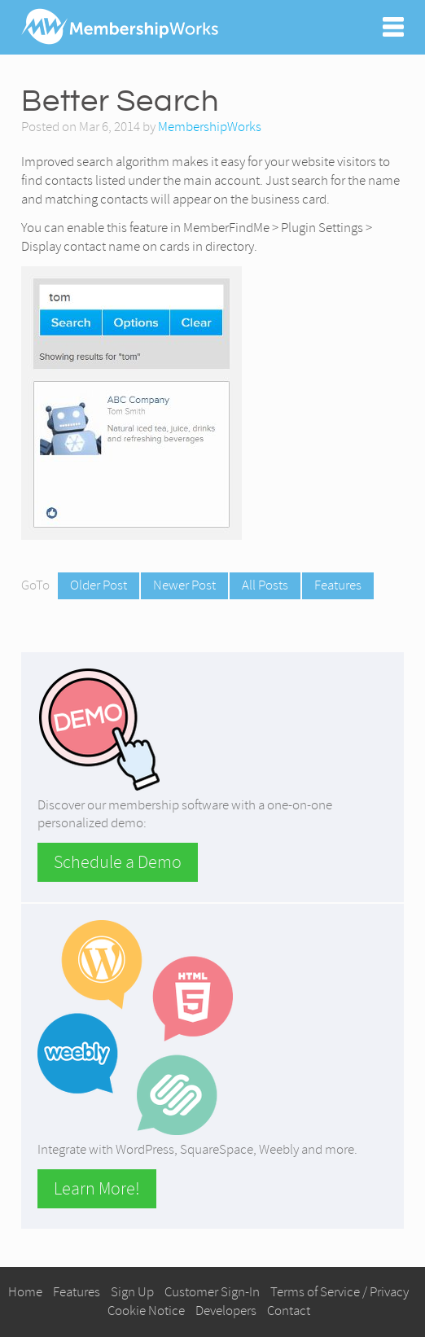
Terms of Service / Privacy (339, 1291)
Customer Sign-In (212, 1291)
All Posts (265, 585)
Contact (288, 1310)
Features (337, 585)
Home (25, 1291)
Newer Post (184, 585)
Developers (225, 1310)
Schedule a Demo (118, 862)
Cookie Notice (146, 1310)
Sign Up (132, 1291)
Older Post (98, 585)
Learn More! (97, 1188)
